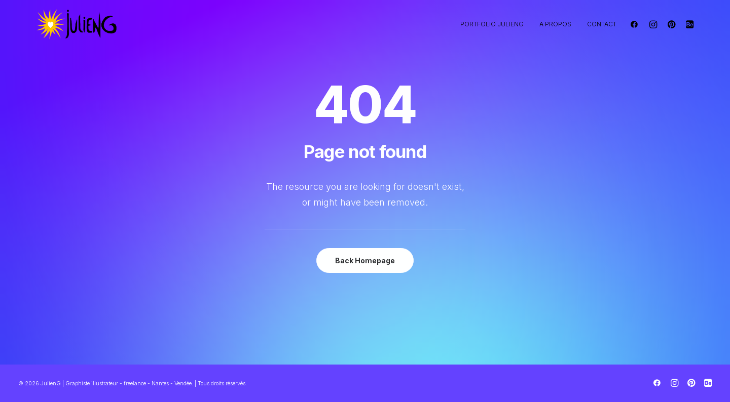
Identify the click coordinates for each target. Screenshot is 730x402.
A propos (555, 24)
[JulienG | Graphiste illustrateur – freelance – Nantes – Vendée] (77, 24)
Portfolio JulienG (492, 24)
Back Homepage (365, 260)
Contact (601, 24)
